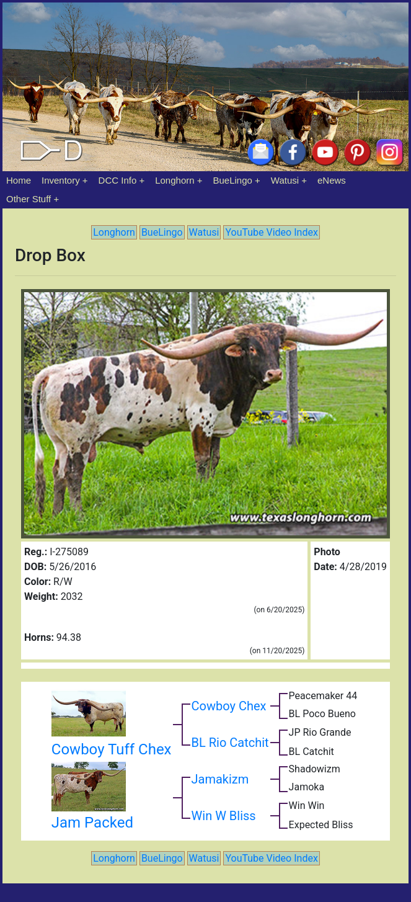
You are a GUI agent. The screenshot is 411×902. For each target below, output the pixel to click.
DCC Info (118, 180)
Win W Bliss (224, 815)
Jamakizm (220, 779)
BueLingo (232, 180)
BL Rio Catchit (230, 742)
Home (18, 180)
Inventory (61, 180)
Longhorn (174, 180)
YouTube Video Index (271, 232)
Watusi (285, 180)
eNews (331, 180)
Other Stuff (28, 199)
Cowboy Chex (229, 706)
